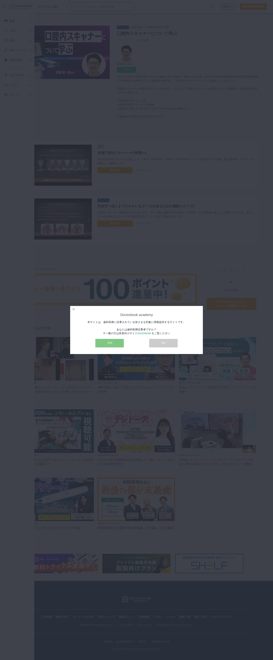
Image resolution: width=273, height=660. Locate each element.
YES (109, 342)
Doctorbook (144, 333)
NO (164, 342)
